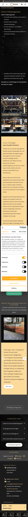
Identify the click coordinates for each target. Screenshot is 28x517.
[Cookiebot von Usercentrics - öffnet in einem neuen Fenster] (20, 228)
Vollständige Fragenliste (14, 445)
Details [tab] (14, 231)
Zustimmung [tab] (5, 231)
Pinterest (17, 458)
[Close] (24, 507)
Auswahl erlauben (14, 283)
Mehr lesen (8, 386)
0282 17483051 (15, 479)
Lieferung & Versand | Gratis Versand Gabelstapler (14, 1)
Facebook (18, 456)
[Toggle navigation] (3, 4)
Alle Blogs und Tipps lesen (14, 407)
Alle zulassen (14, 278)
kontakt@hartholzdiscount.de (15, 484)
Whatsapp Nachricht (14, 293)
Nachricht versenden (12, 489)
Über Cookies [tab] (22, 231)
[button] (24, 358)
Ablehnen (14, 288)
